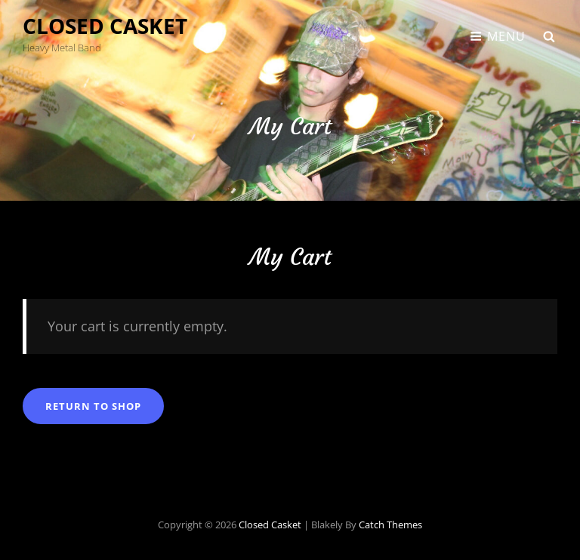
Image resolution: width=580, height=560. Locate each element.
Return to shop (93, 406)
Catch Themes (390, 524)
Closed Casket (105, 25)
